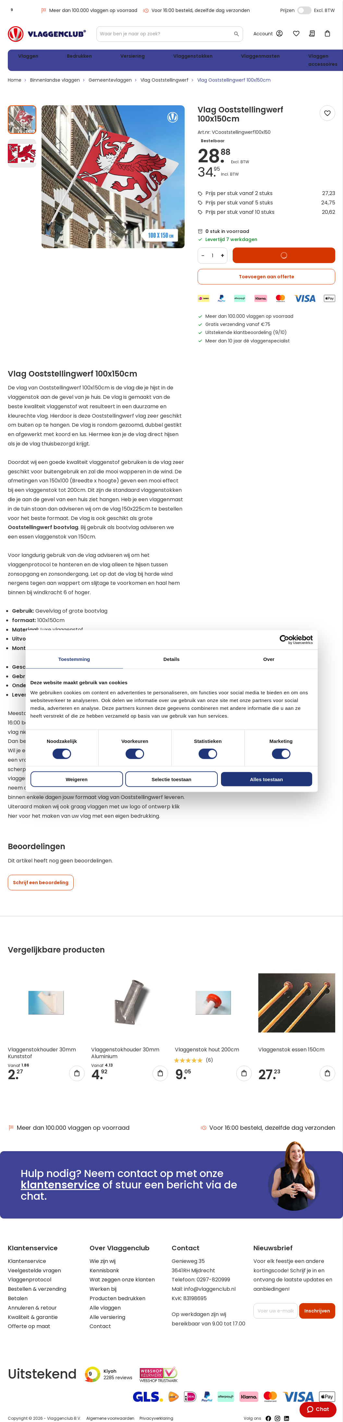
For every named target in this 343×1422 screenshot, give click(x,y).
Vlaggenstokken (144, 57)
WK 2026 (278, 61)
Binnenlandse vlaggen (55, 82)
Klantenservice (27, 1263)
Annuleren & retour (32, 1310)
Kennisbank (104, 1273)
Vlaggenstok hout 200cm (207, 1052)
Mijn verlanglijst (296, 34)
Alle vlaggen (105, 1310)
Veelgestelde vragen (34, 1273)
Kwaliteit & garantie (33, 1319)
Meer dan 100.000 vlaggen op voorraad (88, 10)
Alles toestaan (266, 779)
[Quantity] (212, 258)
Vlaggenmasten (197, 57)
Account (263, 33)
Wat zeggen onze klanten (122, 1282)
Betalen (18, 1301)
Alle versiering (107, 1319)
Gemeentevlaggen (110, 82)
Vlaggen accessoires (245, 61)
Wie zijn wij (103, 1263)
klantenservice (60, 1187)
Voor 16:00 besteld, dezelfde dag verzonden (196, 10)
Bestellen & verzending (37, 1291)
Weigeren (76, 779)
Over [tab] (269, 659)
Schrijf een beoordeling (40, 885)
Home (14, 82)
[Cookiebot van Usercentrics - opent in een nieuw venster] (284, 639)
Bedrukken (61, 57)
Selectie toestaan (171, 779)
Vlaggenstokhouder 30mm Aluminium (125, 1055)
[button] (22, 153)
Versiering (99, 57)
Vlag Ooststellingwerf (165, 82)
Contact (100, 1329)
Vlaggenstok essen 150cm (291, 1052)
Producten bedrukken (117, 1301)
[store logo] (47, 34)
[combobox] (169, 34)
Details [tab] (172, 659)
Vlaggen (26, 57)
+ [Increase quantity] (222, 258)
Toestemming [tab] (74, 659)
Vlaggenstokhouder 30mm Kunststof (42, 1055)
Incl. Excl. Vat (304, 10)
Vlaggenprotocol (29, 1282)
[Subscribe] (317, 1313)
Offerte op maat (29, 1329)
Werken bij (103, 1291)
